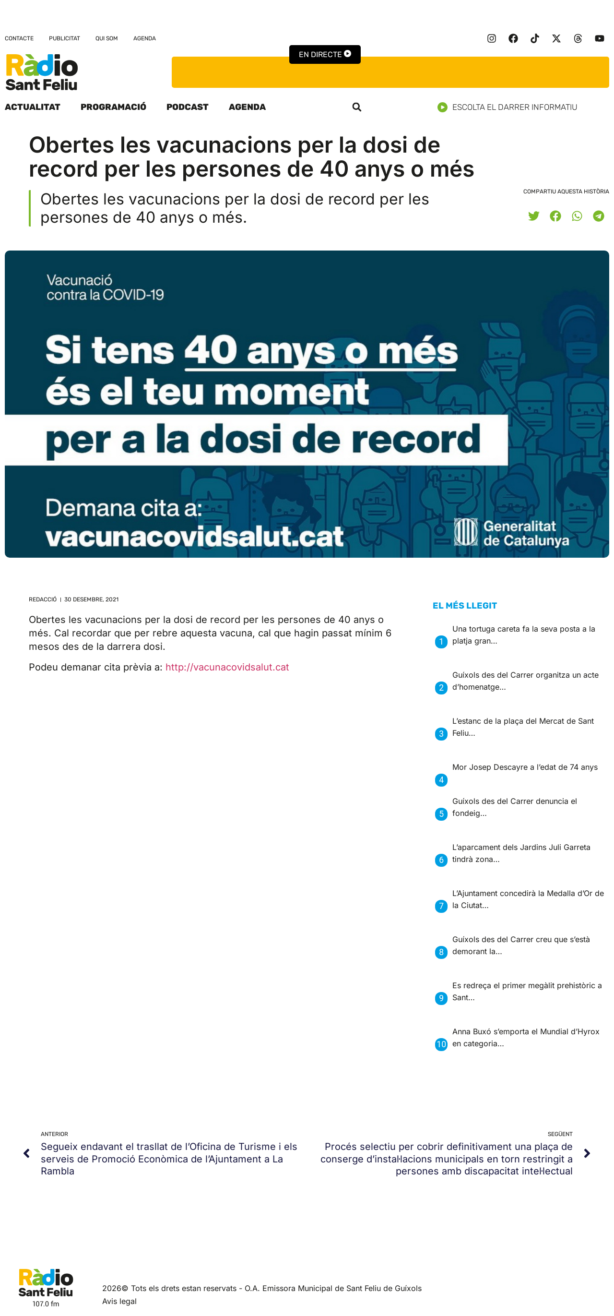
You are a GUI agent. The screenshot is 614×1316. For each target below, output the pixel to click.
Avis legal (119, 1301)
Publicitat (64, 38)
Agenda (144, 38)
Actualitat (32, 107)
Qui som (106, 38)
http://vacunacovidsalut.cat (227, 667)
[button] (357, 107)
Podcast (187, 107)
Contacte (19, 38)
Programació (113, 107)
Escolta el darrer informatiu (511, 107)
